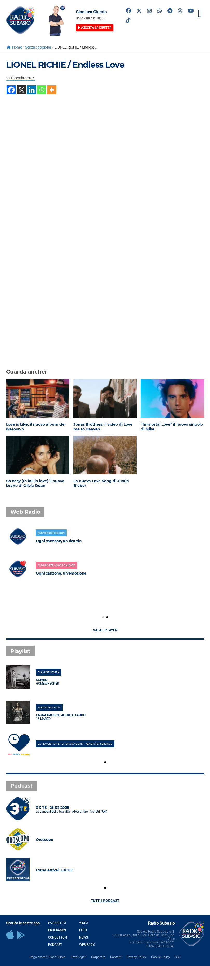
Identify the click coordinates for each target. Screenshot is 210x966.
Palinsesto (57, 922)
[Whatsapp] (41, 89)
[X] (21, 89)
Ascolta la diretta (94, 28)
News (83, 937)
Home (14, 47)
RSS (177, 957)
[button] (103, 617)
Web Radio (87, 944)
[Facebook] (11, 89)
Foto (83, 930)
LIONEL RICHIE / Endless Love (65, 65)
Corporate (98, 957)
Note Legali (78, 957)
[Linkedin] (31, 89)
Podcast (55, 944)
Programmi (57, 930)
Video (83, 922)
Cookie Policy (160, 957)
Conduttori (57, 937)
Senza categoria (38, 47)
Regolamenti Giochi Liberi (47, 957)
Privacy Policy (136, 957)
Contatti (115, 957)
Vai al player (105, 630)
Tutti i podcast (105, 901)
